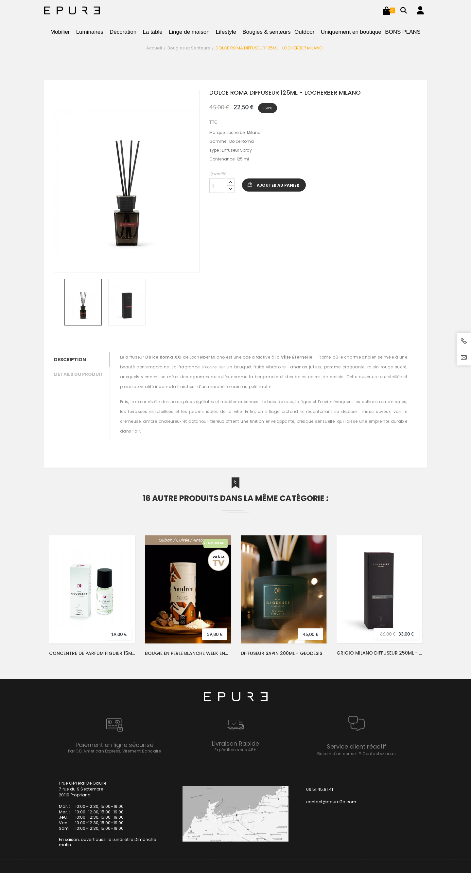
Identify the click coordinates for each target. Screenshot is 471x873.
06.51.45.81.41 (319, 789)
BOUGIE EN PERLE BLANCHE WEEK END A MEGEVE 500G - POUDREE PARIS (188, 653)
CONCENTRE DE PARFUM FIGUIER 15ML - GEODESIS (92, 653)
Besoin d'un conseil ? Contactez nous (356, 753)
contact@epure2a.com (331, 802)
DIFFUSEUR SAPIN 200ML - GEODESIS (281, 653)
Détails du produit (78, 374)
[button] (386, 10)
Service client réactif (356, 746)
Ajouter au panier (278, 185)
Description (70, 359)
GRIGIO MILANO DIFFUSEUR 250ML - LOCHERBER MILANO (379, 653)
